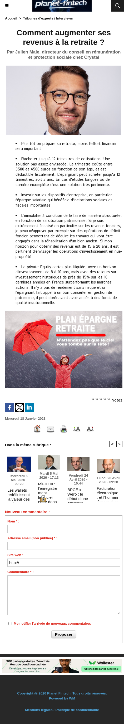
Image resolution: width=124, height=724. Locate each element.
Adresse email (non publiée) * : (32, 538)
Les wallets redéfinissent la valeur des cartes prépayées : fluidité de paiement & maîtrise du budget (18, 494)
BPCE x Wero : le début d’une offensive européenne (77, 494)
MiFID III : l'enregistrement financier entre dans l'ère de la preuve (47, 488)
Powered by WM (62, 698)
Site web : (15, 555)
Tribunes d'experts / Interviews (48, 18)
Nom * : (13, 521)
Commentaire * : (20, 572)
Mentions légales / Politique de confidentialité (62, 710)
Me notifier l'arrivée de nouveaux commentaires (52, 623)
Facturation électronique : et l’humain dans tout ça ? (107, 492)
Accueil (11, 18)
